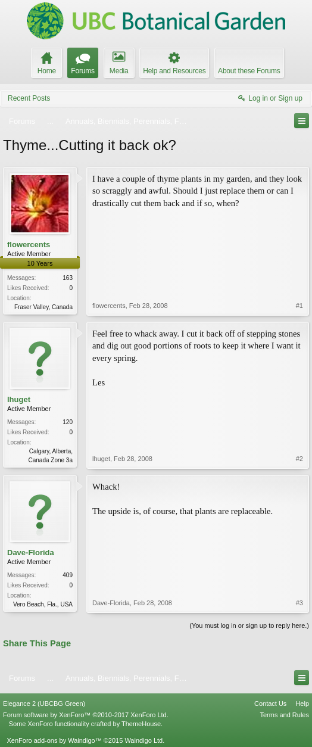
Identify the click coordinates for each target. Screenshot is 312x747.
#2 (299, 458)
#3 (299, 602)
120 (68, 422)
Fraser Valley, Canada (43, 307)
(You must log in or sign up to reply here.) (249, 625)
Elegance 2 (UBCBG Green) (44, 703)
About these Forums (249, 71)
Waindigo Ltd (143, 740)
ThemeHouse (141, 723)
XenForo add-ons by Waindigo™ (54, 740)
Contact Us (270, 703)
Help (302, 703)
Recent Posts (29, 98)
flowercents (28, 244)
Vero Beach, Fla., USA (43, 604)
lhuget (18, 399)
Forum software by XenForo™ (86, 714)
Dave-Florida (30, 552)
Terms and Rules (284, 714)
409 (68, 575)
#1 (299, 305)
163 (68, 278)
